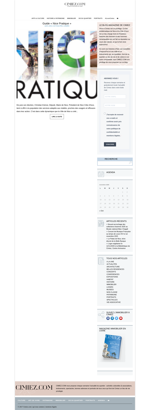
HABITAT (110, 279)
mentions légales (51, 407)
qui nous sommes (39, 407)
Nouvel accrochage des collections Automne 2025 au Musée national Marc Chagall (117, 226)
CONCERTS (111, 272)
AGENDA (101, 400)
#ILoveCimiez (109, 18)
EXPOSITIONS (112, 277)
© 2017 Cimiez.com (24, 407)
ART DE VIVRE (34, 400)
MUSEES (110, 289)
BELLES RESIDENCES (115, 269)
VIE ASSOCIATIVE (114, 302)
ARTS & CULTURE (38, 18)
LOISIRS (66, 26)
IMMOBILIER (71, 18)
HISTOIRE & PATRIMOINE (56, 18)
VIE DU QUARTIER (84, 18)
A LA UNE (110, 262)
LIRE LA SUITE (57, 116)
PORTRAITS (98, 18)
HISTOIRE (110, 282)
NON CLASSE (112, 292)
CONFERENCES (113, 274)
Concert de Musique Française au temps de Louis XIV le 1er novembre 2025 (118, 234)
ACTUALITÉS (58, 26)
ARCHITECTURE (113, 267)
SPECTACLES (112, 300)
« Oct (101, 211)
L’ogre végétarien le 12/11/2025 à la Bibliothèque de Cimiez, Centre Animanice (118, 246)
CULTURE (21, 400)
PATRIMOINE (112, 295)
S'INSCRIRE (110, 144)
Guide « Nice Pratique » (56, 23)
